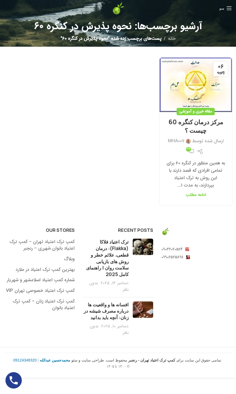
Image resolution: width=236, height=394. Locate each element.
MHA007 (176, 141)
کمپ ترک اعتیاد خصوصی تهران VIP (40, 291)
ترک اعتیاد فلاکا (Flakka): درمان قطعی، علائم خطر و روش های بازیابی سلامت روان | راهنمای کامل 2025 (107, 258)
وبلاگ (69, 259)
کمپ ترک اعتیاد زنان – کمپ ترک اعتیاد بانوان (44, 304)
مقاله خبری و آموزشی (195, 111)
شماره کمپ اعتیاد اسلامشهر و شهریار (41, 280)
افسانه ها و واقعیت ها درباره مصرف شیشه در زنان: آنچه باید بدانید (106, 311)
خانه (172, 38)
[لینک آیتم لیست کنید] (196, 249)
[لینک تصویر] (165, 231)
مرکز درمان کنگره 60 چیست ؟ (195, 126)
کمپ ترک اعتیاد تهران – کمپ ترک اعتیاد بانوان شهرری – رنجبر (42, 245)
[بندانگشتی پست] (143, 266)
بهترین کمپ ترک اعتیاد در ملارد (45, 269)
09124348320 (25, 360)
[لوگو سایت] (118, 8)
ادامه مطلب (196, 195)
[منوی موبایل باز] (226, 8)
